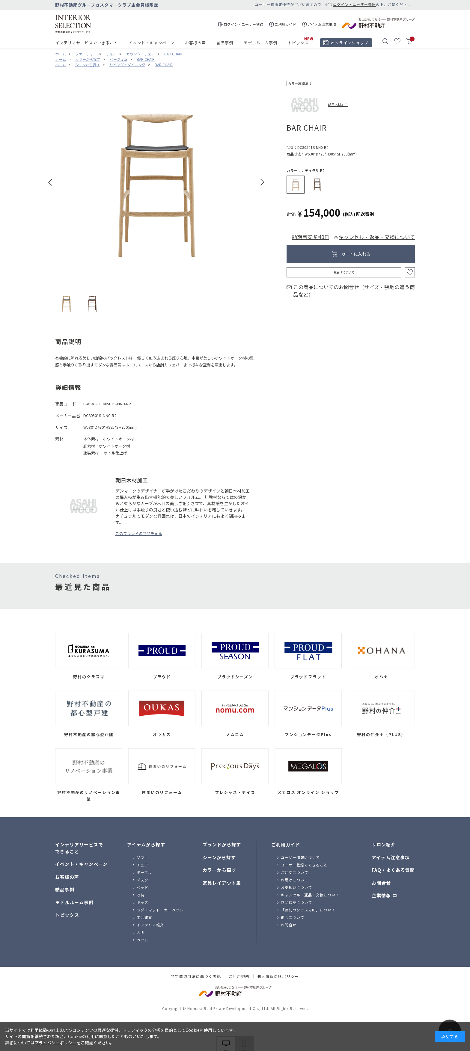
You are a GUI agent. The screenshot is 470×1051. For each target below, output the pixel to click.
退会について (292, 917)
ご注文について (294, 872)
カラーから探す (219, 870)
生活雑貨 (144, 917)
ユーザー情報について (300, 857)
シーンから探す (219, 857)
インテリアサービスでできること (86, 43)
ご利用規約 (239, 976)
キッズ (142, 902)
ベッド (142, 887)
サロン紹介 (384, 844)
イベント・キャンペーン (151, 43)
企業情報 (381, 895)
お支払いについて (296, 887)
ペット (142, 939)
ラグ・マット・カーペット (160, 909)
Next (262, 182)
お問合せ (288, 924)
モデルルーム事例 (260, 43)
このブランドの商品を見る (138, 533)
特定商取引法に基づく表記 (196, 976)
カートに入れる (355, 254)
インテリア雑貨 (150, 924)
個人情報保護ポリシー (278, 976)
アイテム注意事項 (391, 857)
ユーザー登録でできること (304, 864)
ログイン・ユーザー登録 (354, 4)
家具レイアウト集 (222, 883)
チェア (142, 864)
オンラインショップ (349, 43)
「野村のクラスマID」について (308, 909)
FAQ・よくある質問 (393, 870)
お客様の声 (195, 43)
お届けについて (343, 272)
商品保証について (296, 902)
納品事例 (224, 43)
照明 (140, 932)
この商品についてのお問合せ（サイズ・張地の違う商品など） (354, 290)
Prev (50, 182)
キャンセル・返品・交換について (377, 237)
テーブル (144, 872)
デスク (142, 879)
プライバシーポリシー (55, 1043)
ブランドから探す (222, 844)
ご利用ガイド (285, 844)
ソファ (142, 857)
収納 (140, 894)
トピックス (298, 43)
